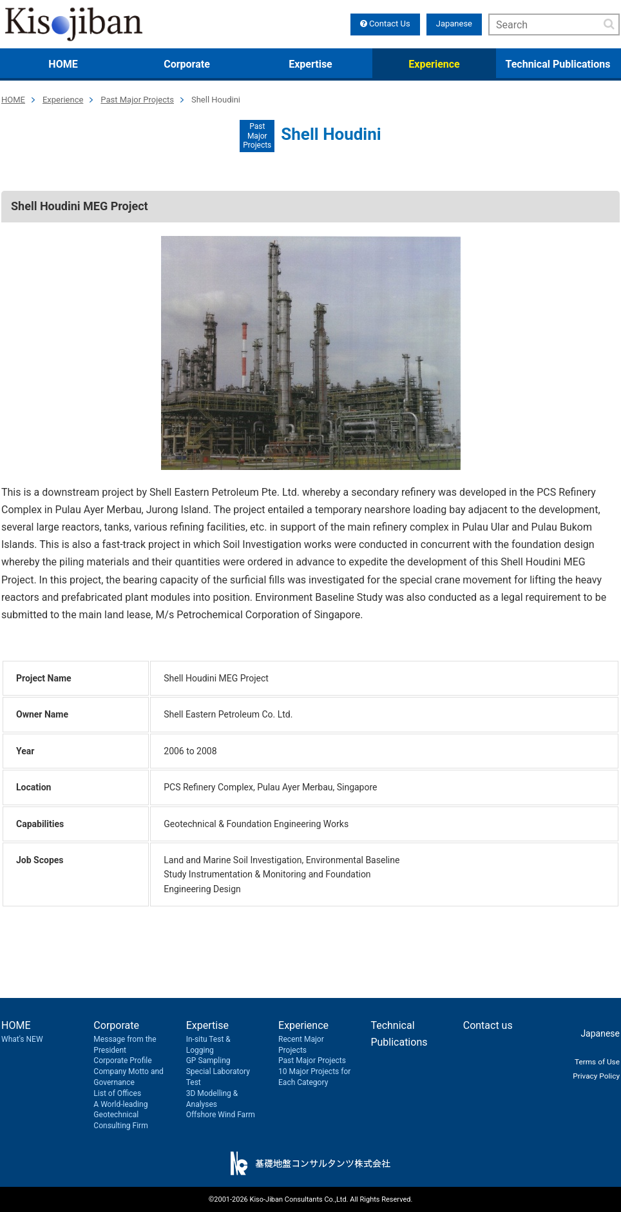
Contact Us (385, 23)
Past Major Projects (137, 99)
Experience (433, 64)
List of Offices (117, 1093)
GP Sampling (208, 1060)
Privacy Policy (592, 1075)
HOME (62, 64)
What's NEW (22, 1039)
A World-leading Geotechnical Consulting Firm (120, 1115)
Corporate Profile (122, 1060)
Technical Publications (558, 64)
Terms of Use (593, 1061)
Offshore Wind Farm (220, 1114)
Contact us (488, 1025)
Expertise (310, 64)
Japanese (454, 23)
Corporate (187, 64)
